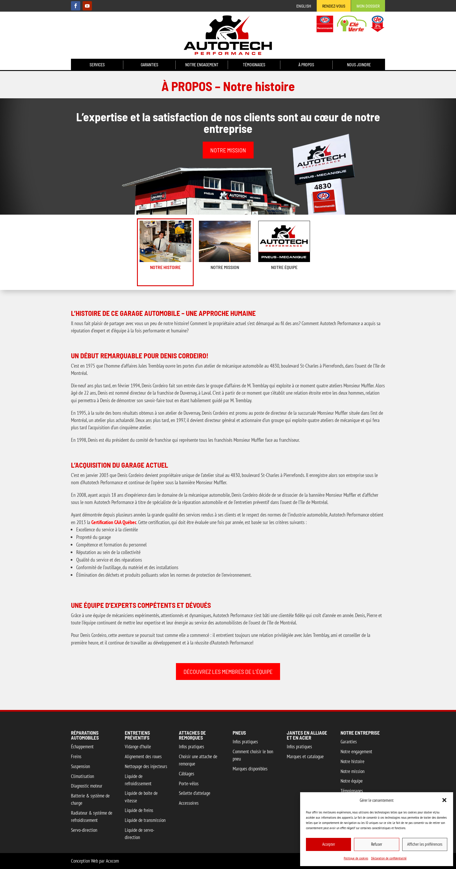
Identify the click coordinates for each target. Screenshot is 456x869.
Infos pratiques (191, 746)
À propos (306, 65)
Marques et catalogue (305, 756)
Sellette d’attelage (194, 793)
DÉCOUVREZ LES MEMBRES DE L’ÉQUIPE (228, 671)
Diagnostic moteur (86, 786)
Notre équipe (284, 267)
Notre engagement (201, 65)
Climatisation (82, 776)
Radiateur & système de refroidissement (91, 816)
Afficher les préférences (424, 844)
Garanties (149, 65)
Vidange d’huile (138, 746)
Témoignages (254, 65)
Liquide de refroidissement (138, 780)
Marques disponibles (250, 768)
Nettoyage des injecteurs (146, 766)
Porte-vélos (189, 783)
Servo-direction (84, 830)
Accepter (328, 844)
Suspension (80, 766)
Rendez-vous (333, 6)
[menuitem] (303, 7)
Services (97, 65)
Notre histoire (165, 267)
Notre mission (225, 267)
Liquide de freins (139, 810)
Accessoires (189, 803)
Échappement (82, 746)
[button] (444, 800)
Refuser (376, 844)
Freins (76, 756)
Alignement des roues (143, 756)
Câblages (186, 773)
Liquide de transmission (145, 820)
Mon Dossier (368, 6)
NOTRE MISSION (228, 150)
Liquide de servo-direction (139, 833)
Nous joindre (359, 65)
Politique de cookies (356, 858)
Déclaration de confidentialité (389, 858)
